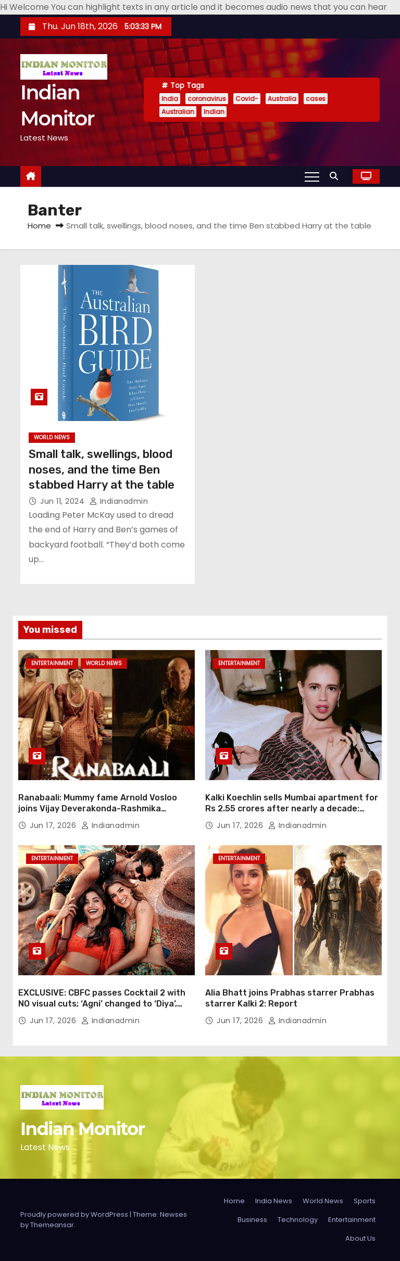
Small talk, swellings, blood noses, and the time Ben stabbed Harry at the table (101, 469)
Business (252, 1220)
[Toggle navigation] (311, 176)
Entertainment (52, 663)
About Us (360, 1238)
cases (316, 98)
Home (39, 225)
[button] (336, 176)
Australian (177, 111)
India (169, 98)
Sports (365, 1201)
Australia (282, 98)
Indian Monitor (82, 1129)
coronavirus (207, 98)
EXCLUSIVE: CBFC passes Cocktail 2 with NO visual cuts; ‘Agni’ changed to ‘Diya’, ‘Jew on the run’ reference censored (101, 1004)
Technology (298, 1220)
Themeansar (52, 1225)
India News (273, 1201)
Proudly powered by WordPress (75, 1214)
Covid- (246, 98)
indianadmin (119, 501)
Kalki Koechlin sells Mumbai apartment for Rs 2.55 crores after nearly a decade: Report (291, 809)
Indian (214, 111)
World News (52, 437)
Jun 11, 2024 (63, 501)
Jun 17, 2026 (54, 825)
